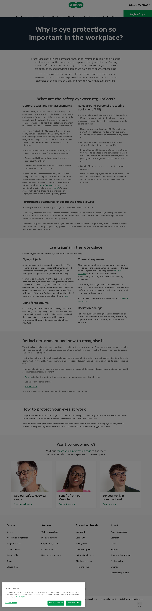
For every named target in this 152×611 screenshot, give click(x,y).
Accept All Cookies (56, 603)
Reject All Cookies (73, 603)
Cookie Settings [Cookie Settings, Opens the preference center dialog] (11, 603)
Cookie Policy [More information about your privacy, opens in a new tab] (20, 597)
